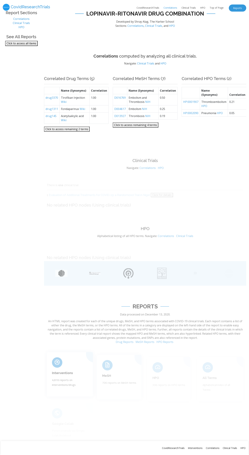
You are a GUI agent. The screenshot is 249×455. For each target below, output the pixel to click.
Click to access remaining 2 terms (66, 137)
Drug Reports (124, 350)
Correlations (170, 7)
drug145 (51, 124)
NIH (147, 109)
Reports (237, 8)
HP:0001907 (190, 109)
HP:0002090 (190, 121)
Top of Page (217, 7)
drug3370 (52, 105)
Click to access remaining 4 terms (135, 133)
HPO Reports (164, 350)
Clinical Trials (188, 7)
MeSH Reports (145, 350)
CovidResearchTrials (148, 7)
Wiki (63, 109)
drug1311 (52, 117)
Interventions (62, 379)
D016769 (120, 105)
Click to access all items (21, 45)
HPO (202, 7)
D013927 (120, 124)
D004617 (120, 117)
